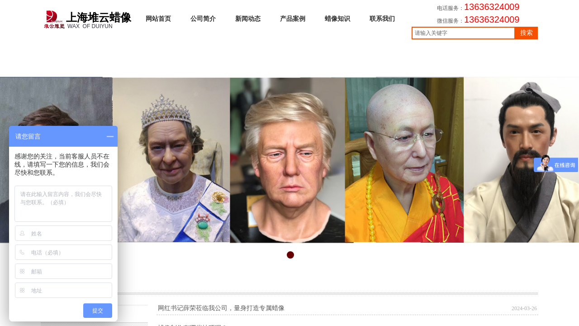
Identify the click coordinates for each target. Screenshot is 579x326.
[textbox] (463, 33)
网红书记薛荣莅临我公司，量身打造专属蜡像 (221, 308)
